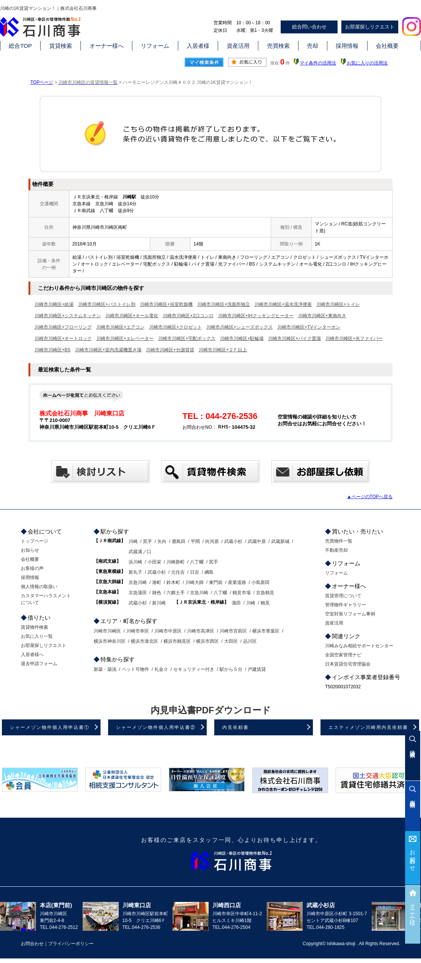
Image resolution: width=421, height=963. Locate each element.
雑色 (156, 592)
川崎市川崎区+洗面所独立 (223, 304)
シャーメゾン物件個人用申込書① (50, 727)
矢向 (162, 541)
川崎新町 (176, 562)
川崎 (133, 541)
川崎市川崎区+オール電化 (131, 315)
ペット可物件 (135, 669)
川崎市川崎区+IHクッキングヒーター (256, 315)
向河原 (212, 541)
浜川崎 (135, 562)
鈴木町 (173, 582)
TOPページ (41, 82)
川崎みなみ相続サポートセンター (359, 645)
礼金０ (161, 669)
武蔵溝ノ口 (140, 551)
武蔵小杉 (233, 541)
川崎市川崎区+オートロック (63, 338)
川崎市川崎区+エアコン (120, 327)
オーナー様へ (107, 45)
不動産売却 (336, 550)
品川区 (250, 641)
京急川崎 (138, 582)
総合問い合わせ (309, 27)
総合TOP (20, 45)
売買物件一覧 (338, 541)
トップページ (34, 541)
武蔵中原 (257, 541)
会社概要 (387, 45)
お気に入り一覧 (37, 636)
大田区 (231, 641)
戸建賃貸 (257, 669)
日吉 (194, 572)
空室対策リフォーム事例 (350, 614)
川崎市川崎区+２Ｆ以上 (223, 349)
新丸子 (135, 572)
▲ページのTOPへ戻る (370, 496)
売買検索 (278, 45)
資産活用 (238, 45)
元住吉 (178, 572)
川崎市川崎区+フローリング (63, 327)
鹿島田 (178, 541)
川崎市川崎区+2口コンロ (188, 315)
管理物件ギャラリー (345, 604)
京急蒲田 (138, 592)
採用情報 (347, 45)
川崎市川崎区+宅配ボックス (186, 338)
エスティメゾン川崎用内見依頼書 (368, 727)
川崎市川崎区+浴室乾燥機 (166, 304)
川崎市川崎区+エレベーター (125, 338)
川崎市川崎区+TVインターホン (308, 327)
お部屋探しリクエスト (369, 27)
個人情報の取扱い (39, 586)
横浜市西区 (207, 641)
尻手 (147, 541)
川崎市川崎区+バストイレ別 (106, 304)
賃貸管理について (343, 595)
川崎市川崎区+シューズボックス (239, 327)
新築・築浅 (105, 669)
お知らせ (30, 550)
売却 (312, 45)
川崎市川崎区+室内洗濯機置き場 (108, 349)
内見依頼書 (235, 727)
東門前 (216, 582)
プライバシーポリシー (71, 943)
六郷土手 (176, 592)
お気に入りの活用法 (367, 63)
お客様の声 (32, 568)
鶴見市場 (241, 592)
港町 (156, 582)
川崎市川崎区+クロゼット (175, 327)
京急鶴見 (265, 592)
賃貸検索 (60, 45)
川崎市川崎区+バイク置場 (294, 338)
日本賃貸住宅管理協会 (348, 664)
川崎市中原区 (168, 631)
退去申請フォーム (39, 663)
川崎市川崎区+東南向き (322, 315)
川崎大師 (194, 582)
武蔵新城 (280, 541)
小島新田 (260, 582)
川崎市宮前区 (233, 631)
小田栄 (154, 562)
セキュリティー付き (193, 669)
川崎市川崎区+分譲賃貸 (170, 349)
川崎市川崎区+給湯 (54, 304)
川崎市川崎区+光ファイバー (354, 338)
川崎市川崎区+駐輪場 (242, 338)
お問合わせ (413, 857)
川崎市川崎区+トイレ (338, 304)
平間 (195, 541)
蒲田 (236, 603)
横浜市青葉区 (266, 631)
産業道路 (237, 582)
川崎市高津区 (200, 631)
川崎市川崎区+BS (53, 349)
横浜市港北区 (144, 641)
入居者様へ (32, 654)
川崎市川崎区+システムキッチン (68, 315)
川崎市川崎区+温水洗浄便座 (283, 304)
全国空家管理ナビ (343, 655)
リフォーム (155, 45)
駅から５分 (231, 669)
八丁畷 (197, 562)
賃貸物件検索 (34, 627)
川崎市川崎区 (107, 631)
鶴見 (265, 603)
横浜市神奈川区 (110, 641)
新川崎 (159, 603)
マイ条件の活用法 (318, 63)
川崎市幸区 (137, 631)
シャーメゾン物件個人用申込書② (156, 727)
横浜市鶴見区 (177, 641)
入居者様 (198, 45)
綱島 (209, 572)
